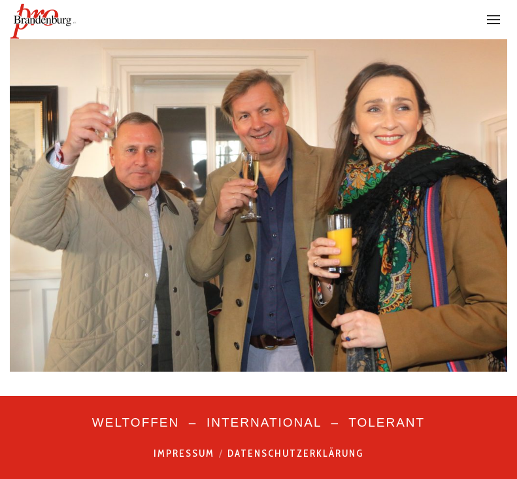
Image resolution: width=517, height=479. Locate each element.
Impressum (184, 453)
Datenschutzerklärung (295, 453)
